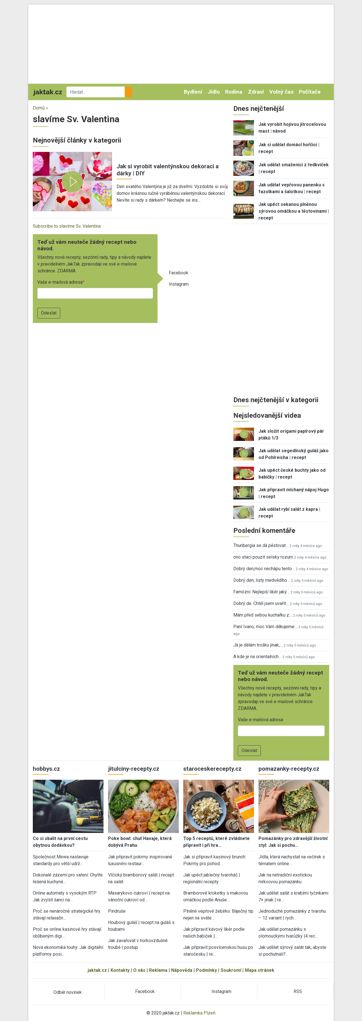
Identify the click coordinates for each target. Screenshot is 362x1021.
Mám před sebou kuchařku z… (262, 615)
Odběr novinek (67, 992)
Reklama (158, 970)
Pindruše (117, 911)
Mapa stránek (259, 970)
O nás (139, 970)
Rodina (233, 92)
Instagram (179, 284)
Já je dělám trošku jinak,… (258, 645)
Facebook (178, 272)
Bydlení (193, 92)
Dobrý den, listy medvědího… (261, 580)
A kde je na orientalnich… (257, 656)
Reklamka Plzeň (199, 1013)
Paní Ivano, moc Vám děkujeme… (265, 626)
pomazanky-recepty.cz (288, 768)
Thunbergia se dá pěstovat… (260, 545)
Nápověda (181, 970)
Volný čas (281, 92)
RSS (298, 991)
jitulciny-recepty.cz (133, 768)
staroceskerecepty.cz (212, 768)
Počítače (310, 92)
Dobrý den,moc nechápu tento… (264, 568)
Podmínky (206, 970)
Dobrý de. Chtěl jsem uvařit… (261, 603)
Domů (39, 108)
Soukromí (231, 970)
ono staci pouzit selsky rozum (263, 557)
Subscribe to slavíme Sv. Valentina (67, 226)
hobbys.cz (46, 768)
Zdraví (256, 92)
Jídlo (214, 92)
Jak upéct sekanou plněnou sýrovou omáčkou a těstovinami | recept (293, 211)
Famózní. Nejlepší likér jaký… (261, 591)
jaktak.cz (97, 970)
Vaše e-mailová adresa (60, 282)
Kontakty (120, 970)
